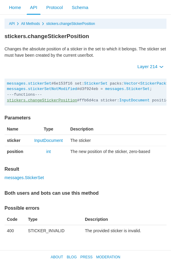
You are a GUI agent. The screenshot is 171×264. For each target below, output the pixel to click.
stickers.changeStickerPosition (70, 24)
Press (86, 257)
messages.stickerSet (29, 83)
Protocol (54, 7)
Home (15, 7)
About (57, 257)
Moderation (108, 257)
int (48, 151)
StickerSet (95, 83)
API (33, 7)
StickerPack (153, 83)
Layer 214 (150, 66)
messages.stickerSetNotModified (42, 89)
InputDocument (134, 100)
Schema (80, 7)
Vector (131, 83)
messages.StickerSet (127, 89)
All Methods (30, 24)
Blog (71, 257)
